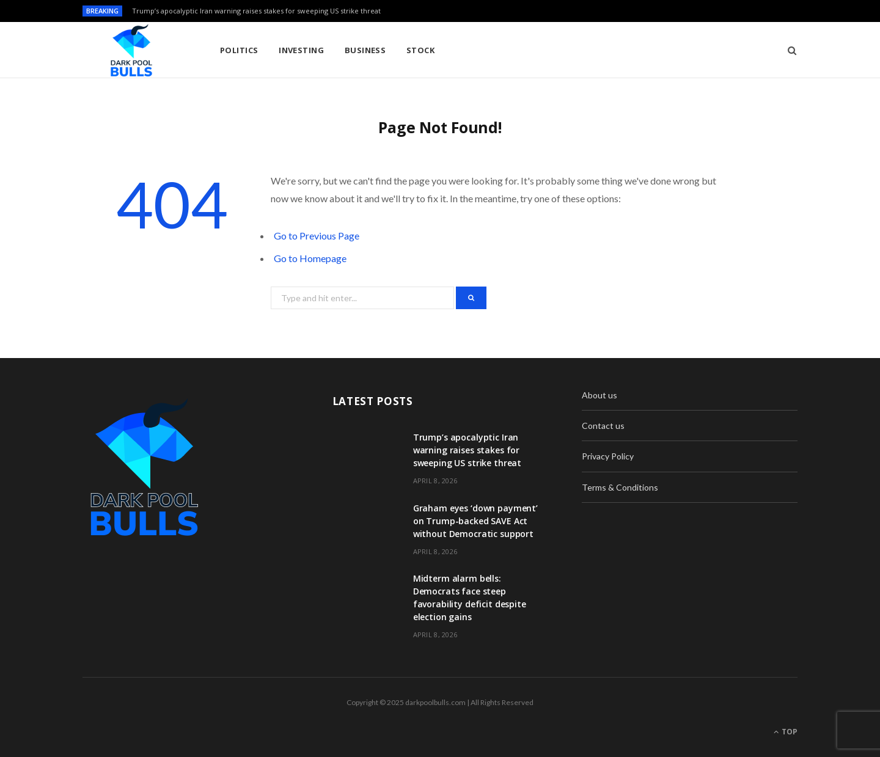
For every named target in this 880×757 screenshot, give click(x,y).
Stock (420, 50)
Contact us (603, 425)
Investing (301, 50)
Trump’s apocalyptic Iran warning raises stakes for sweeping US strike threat (256, 11)
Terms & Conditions (620, 487)
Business (365, 50)
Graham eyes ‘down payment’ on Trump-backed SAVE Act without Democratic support (475, 520)
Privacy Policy (608, 456)
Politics (239, 50)
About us (599, 395)
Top (786, 731)
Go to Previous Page (316, 235)
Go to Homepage (310, 258)
